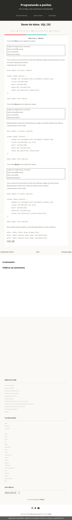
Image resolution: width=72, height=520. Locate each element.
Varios (6, 412)
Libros (6, 457)
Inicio (37, 252)
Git (5, 442)
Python (7, 473)
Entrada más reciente (7, 252)
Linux (6, 460)
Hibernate (8, 447)
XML (6, 481)
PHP (6, 471)
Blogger (42, 499)
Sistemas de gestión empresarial (15, 406)
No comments (55, 31)
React (6, 476)
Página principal (22, 16)
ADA (6, 423)
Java (6, 452)
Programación (9, 399)
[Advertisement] (36, 333)
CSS (6, 436)
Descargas (52, 16)
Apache (7, 429)
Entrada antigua (66, 252)
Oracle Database (10, 468)
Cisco (6, 439)
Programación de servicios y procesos (16, 401)
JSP (6, 450)
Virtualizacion (9, 478)
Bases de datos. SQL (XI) (36, 24)
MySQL (46, 31)
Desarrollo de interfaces (12, 391)
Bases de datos (37, 31)
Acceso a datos (9, 385)
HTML (6, 444)
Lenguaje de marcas (11, 396)
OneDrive (7, 465)
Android (7, 426)
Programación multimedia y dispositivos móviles (19, 404)
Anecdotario (38, 16)
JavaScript (8, 455)
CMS (6, 434)
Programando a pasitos (36, 5)
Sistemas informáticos (11, 409)
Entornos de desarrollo (12, 393)
